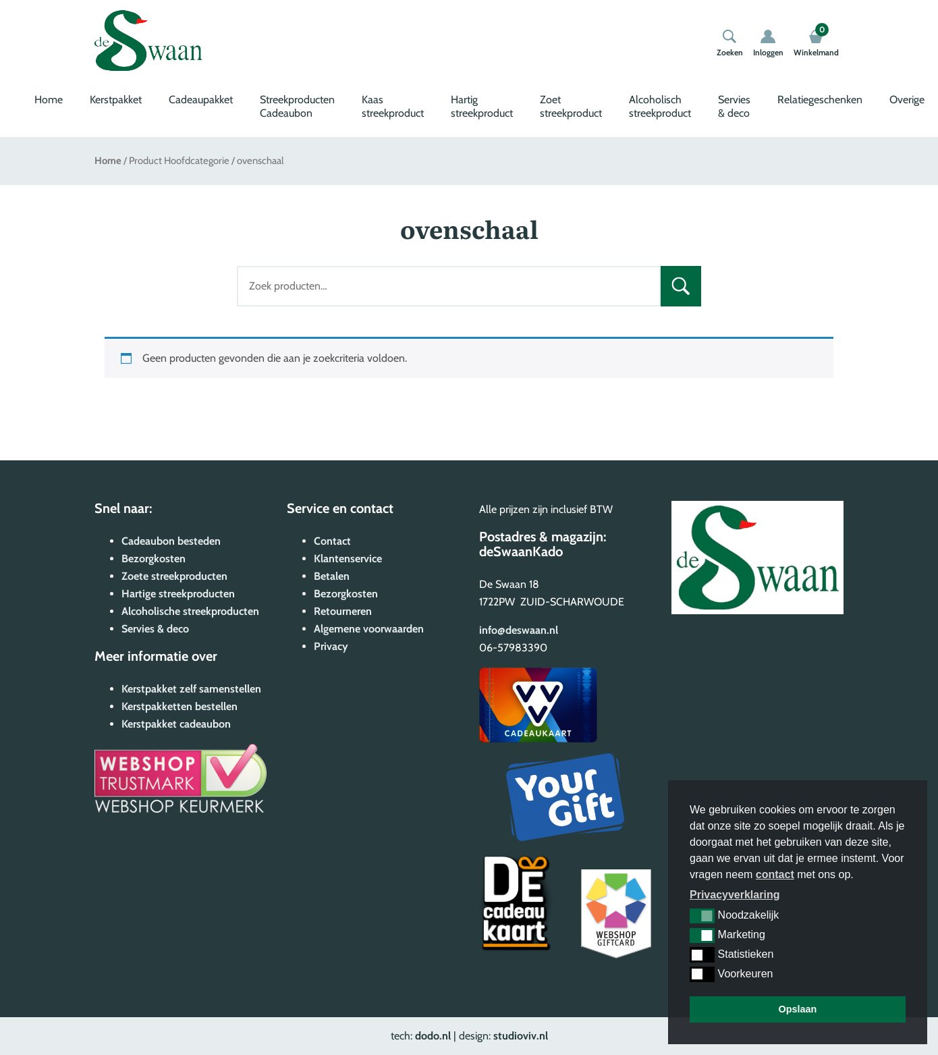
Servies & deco (734, 106)
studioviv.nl (520, 1035)
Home (48, 99)
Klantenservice (348, 558)
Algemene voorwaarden (369, 628)
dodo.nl (433, 1035)
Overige (907, 99)
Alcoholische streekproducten (190, 611)
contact (775, 874)
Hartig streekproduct (482, 106)
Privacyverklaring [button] (734, 894)
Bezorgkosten (153, 558)
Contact (332, 541)
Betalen (332, 576)
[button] (702, 916)
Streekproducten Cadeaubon (297, 106)
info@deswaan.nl (518, 630)
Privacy (331, 646)
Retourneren (343, 611)
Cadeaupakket (201, 99)
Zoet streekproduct (571, 106)
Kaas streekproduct (393, 106)
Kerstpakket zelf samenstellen (191, 688)
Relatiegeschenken (819, 99)
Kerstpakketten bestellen (179, 706)
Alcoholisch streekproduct (660, 106)
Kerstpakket (116, 99)
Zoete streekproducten (174, 576)
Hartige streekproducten (178, 593)
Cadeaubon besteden (171, 541)
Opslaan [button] (798, 1009)
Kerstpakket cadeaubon (176, 724)
